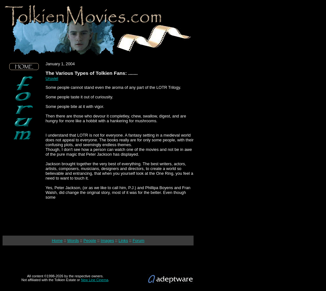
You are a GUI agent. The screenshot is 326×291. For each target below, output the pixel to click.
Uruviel (52, 78)
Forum (138, 240)
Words (73, 240)
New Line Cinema (94, 280)
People (89, 240)
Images (107, 240)
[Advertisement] (24, 188)
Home (57, 240)
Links (123, 240)
